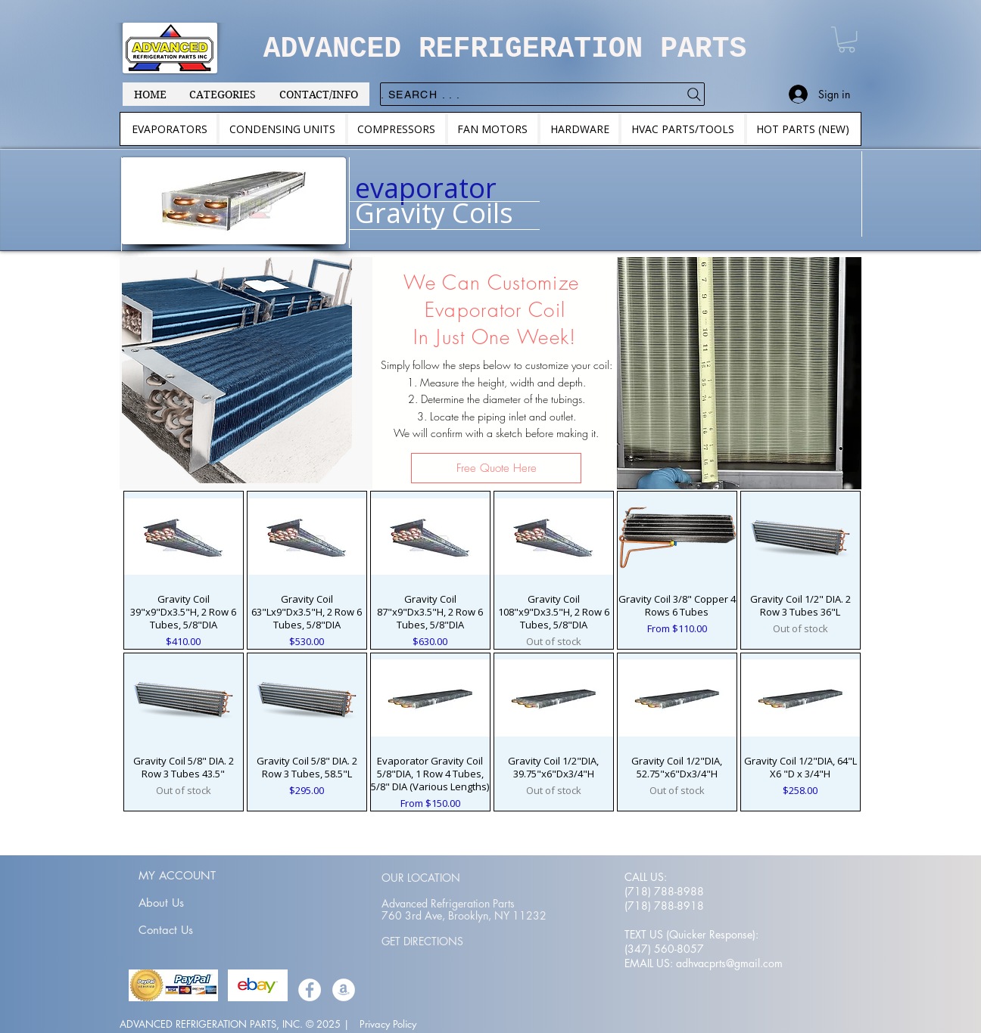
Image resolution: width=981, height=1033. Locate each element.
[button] (846, 39)
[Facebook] (309, 990)
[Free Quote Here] (496, 468)
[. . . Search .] (542, 94)
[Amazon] (343, 990)
